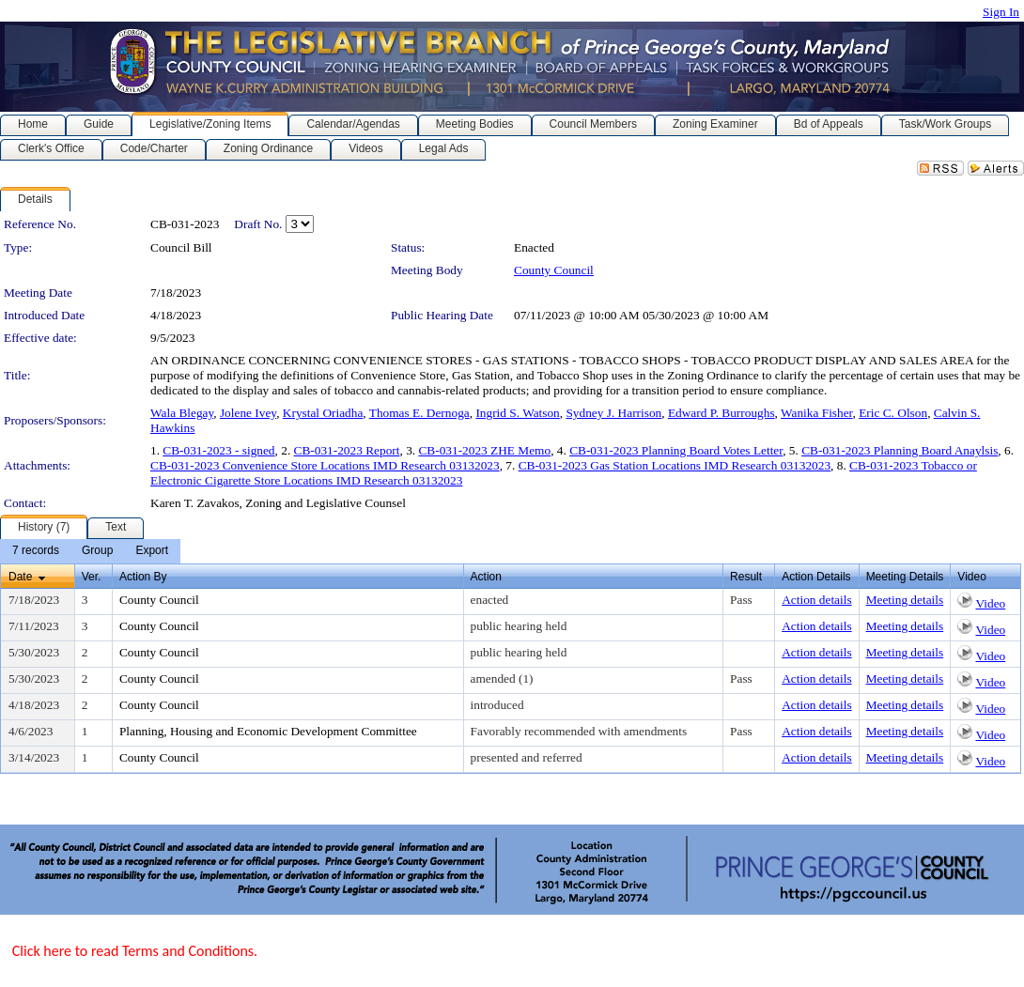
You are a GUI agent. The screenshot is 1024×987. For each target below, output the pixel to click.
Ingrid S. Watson (517, 413)
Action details (816, 600)
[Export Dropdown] (151, 551)
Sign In (1001, 12)
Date (20, 576)
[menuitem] (35, 551)
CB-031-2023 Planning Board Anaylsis (899, 450)
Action (486, 576)
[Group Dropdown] (97, 551)
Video (990, 603)
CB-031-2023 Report (347, 450)
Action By (143, 576)
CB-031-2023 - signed (218, 450)
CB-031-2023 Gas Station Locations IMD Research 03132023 (674, 465)
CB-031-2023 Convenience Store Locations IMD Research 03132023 (325, 465)
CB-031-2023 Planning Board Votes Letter (676, 450)
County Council (554, 270)
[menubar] (90, 551)
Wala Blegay (181, 413)
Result (746, 576)
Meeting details (905, 600)
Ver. (91, 576)
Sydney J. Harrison (613, 413)
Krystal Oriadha (323, 413)
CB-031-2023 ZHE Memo (484, 450)
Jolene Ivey (248, 413)
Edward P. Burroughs (721, 413)
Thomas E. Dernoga (419, 413)
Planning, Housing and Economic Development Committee (268, 731)
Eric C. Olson (893, 413)
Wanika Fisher (817, 413)
